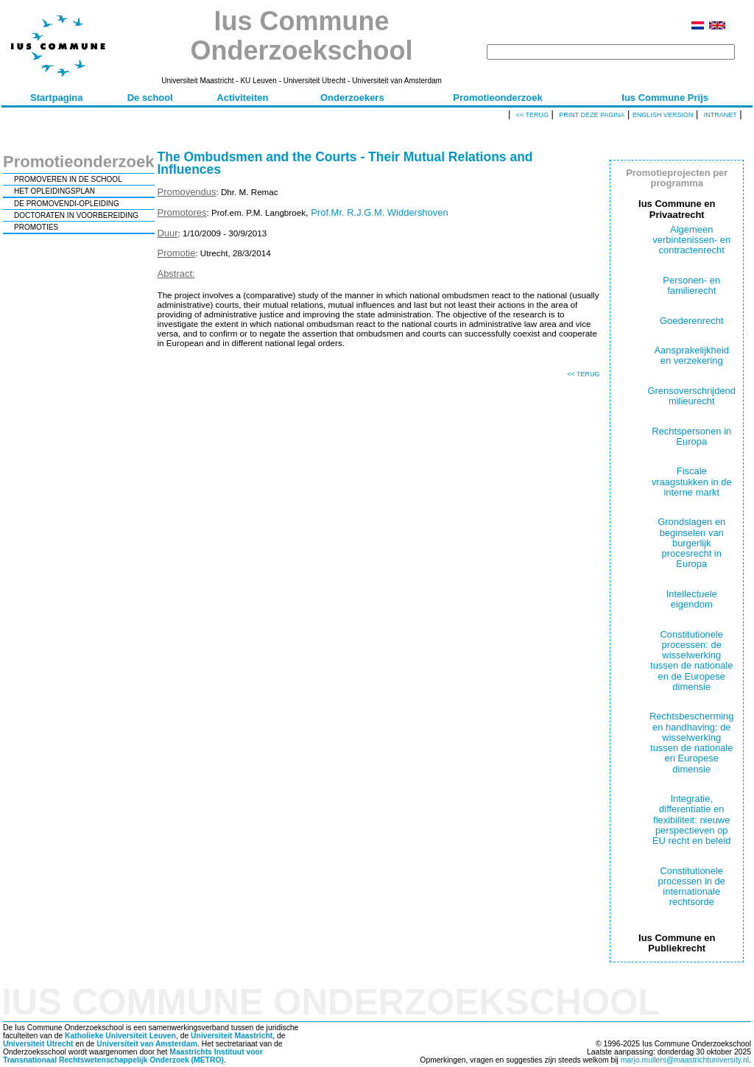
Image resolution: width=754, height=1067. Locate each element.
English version (663, 115)
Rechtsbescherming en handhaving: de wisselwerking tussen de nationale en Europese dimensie (691, 742)
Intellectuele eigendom (691, 599)
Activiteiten (242, 97)
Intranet (720, 115)
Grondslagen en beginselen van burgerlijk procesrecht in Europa (691, 542)
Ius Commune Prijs (664, 97)
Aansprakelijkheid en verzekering (691, 355)
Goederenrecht (691, 320)
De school (150, 97)
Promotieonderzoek (497, 97)
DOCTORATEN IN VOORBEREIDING (76, 215)
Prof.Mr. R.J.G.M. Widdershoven (379, 212)
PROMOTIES (36, 227)
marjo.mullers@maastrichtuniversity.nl (685, 1060)
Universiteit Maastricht (231, 1036)
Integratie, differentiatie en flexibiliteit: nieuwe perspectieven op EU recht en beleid (691, 819)
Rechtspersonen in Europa (691, 436)
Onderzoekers (352, 97)
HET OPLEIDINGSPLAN (54, 191)
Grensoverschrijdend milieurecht (691, 395)
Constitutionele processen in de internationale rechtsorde (691, 886)
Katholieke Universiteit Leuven (120, 1036)
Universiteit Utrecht (38, 1044)
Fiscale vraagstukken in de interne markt (692, 481)
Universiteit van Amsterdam (146, 1044)
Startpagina (56, 97)
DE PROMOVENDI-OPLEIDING (66, 204)
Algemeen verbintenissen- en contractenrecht (691, 240)
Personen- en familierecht (691, 285)
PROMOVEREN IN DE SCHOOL (68, 179)
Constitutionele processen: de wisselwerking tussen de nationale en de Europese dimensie (691, 660)
